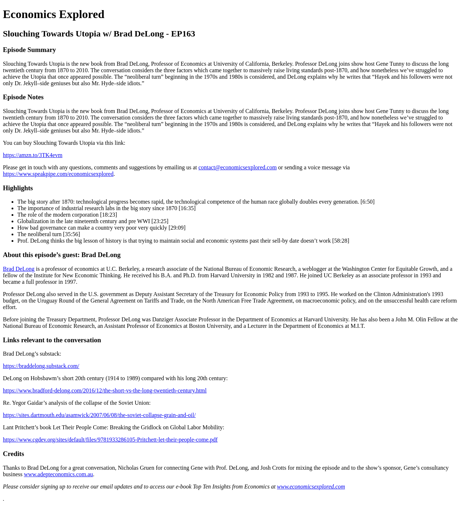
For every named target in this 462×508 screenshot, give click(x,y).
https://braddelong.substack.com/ (41, 366)
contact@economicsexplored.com (238, 167)
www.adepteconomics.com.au (58, 474)
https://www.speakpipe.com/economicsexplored (58, 174)
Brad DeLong (19, 269)
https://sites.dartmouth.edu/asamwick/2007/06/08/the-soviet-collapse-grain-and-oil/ (99, 415)
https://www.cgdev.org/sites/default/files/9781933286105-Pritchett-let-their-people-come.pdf (110, 440)
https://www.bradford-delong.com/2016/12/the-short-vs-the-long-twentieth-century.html (104, 390)
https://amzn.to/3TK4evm (32, 155)
